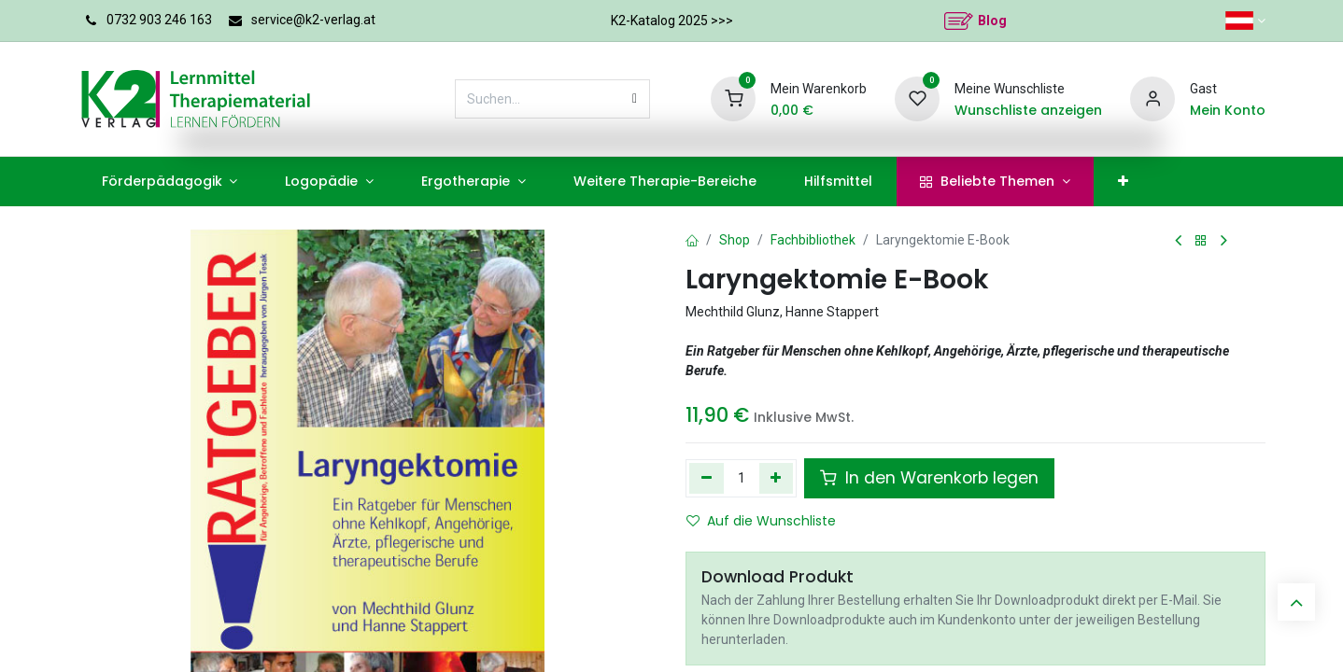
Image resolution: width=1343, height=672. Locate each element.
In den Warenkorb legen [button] (929, 478)
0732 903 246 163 (159, 19)
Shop (734, 239)
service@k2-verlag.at (313, 19)
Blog (992, 20)
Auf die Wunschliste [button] (761, 520)
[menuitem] (170, 181)
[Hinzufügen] (776, 478)
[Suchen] (634, 99)
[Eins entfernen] (706, 478)
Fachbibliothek (812, 239)
